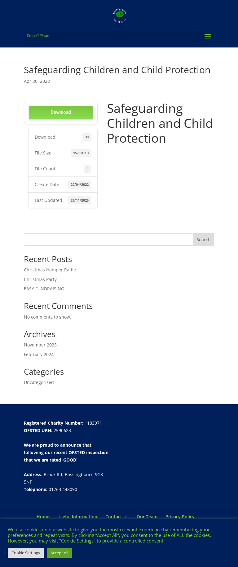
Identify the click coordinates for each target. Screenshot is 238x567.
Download (61, 112)
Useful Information (77, 517)
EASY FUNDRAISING (44, 289)
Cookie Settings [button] (25, 553)
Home (43, 517)
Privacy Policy (180, 517)
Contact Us (117, 517)
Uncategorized (39, 382)
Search (203, 240)
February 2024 (39, 354)
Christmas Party (40, 279)
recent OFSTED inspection (81, 452)
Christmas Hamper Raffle (50, 270)
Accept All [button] (59, 553)
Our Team (147, 517)
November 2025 (40, 345)
